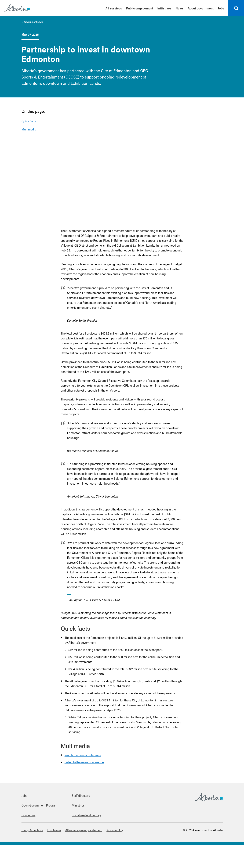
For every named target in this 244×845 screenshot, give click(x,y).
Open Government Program (39, 805)
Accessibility (115, 830)
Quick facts (28, 121)
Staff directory (81, 795)
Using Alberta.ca (32, 830)
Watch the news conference (83, 755)
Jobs (24, 795)
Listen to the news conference (84, 762)
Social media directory (86, 815)
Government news (33, 21)
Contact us (28, 815)
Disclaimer (54, 830)
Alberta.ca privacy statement (83, 830)
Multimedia (28, 129)
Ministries (78, 805)
